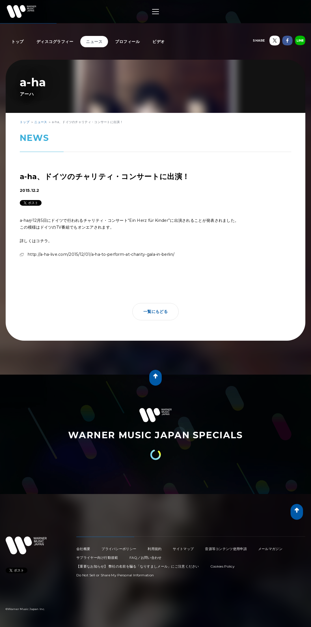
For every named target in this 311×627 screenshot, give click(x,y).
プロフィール (127, 41)
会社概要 (83, 549)
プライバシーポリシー (118, 549)
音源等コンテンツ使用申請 (226, 549)
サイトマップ (183, 549)
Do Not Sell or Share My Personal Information (115, 575)
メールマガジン (270, 549)
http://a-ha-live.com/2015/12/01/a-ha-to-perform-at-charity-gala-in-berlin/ (101, 254)
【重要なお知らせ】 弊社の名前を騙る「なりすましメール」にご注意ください (137, 566)
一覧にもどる (155, 311)
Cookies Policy (222, 566)
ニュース (94, 41)
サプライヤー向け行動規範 (97, 557)
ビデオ (158, 41)
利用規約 (154, 549)
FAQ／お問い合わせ (145, 557)
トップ (17, 41)
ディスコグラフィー (55, 41)
